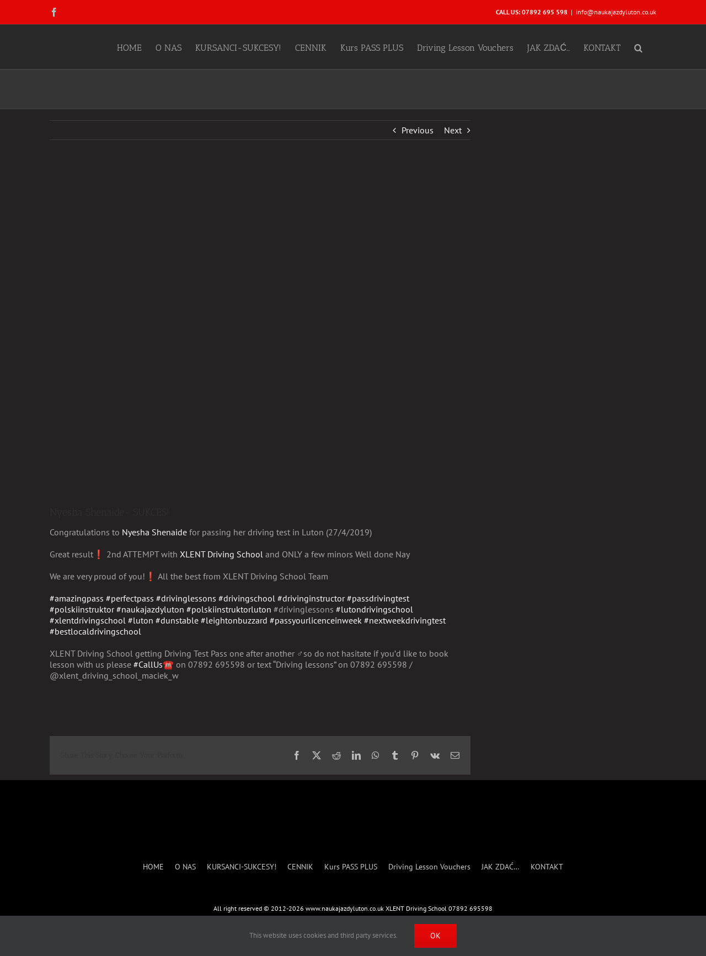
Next (453, 130)
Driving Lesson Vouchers (429, 867)
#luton (140, 620)
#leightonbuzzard (234, 620)
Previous (418, 130)
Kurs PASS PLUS (350, 867)
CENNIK (300, 867)
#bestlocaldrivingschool (95, 631)
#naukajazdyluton (150, 609)
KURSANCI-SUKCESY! (241, 867)
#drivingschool (246, 598)
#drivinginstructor (311, 598)
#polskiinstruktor (82, 609)
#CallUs (148, 664)
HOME (153, 867)
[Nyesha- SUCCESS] (260, 330)
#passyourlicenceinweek (316, 620)
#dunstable (177, 620)
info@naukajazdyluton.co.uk (616, 12)
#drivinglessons (186, 598)
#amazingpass (77, 598)
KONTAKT (547, 867)
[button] (638, 47)
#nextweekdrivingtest (405, 620)
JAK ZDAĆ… (501, 867)
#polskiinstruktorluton (228, 609)
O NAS (185, 867)
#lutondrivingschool (374, 609)
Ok (435, 936)
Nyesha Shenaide (154, 532)
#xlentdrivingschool (88, 620)
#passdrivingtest (378, 598)
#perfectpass (130, 598)
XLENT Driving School (221, 554)
